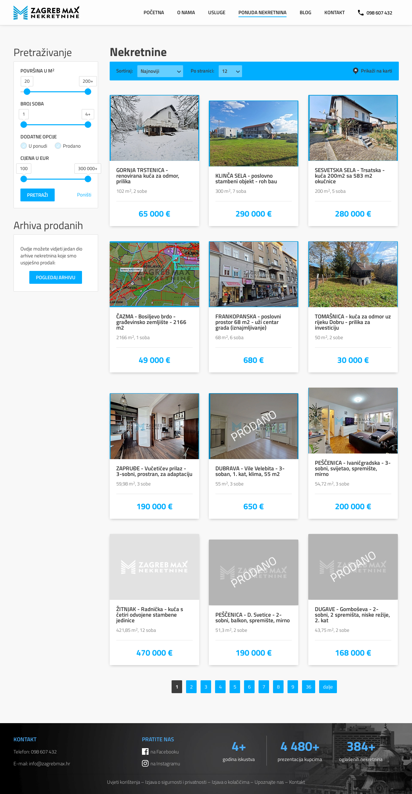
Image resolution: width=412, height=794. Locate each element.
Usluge (216, 12)
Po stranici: (202, 70)
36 (308, 687)
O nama (186, 12)
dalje (328, 687)
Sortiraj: (124, 70)
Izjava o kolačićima (230, 782)
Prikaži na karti (372, 70)
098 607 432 (375, 12)
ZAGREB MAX (46, 12)
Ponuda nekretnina (262, 12)
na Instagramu (165, 763)
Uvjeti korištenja (123, 782)
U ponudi (33, 145)
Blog (305, 12)
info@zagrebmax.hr (49, 763)
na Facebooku (165, 751)
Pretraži (37, 195)
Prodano (68, 145)
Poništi (84, 194)
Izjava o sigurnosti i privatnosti (175, 782)
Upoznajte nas (269, 782)
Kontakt (334, 12)
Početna (154, 12)
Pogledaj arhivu (55, 277)
